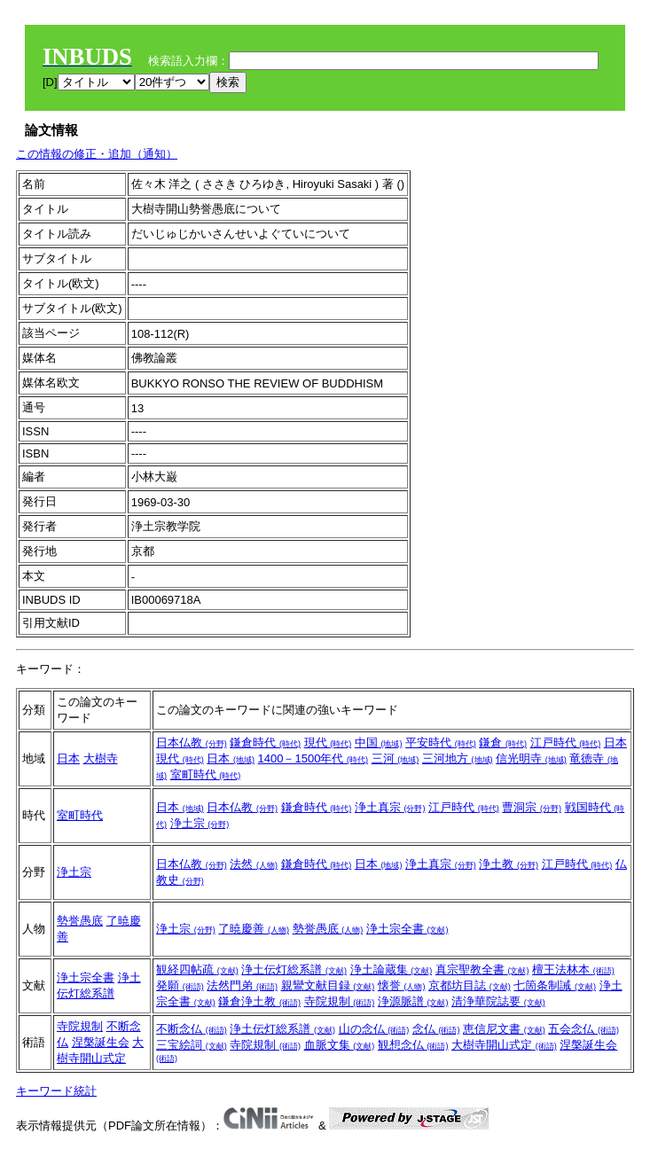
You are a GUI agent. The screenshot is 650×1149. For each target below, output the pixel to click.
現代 (328, 742)
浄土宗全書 (407, 928)
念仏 (436, 1029)
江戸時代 (565, 742)
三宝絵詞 (191, 1044)
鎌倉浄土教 (259, 1001)
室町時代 (205, 774)
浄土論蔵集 (391, 969)
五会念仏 (583, 1029)
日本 (68, 758)
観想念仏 (413, 1044)
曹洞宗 (531, 807)
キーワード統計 (56, 1091)
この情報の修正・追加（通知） (96, 153)
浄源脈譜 (413, 1001)
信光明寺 (531, 758)
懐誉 (402, 985)
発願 (180, 985)
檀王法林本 (573, 969)
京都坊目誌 (469, 985)
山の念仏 (374, 1029)
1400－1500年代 (313, 758)
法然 (254, 864)
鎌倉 (503, 742)
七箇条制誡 (554, 985)
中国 (379, 742)
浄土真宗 (390, 807)
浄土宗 (200, 823)
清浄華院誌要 (498, 1001)
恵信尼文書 (504, 1029)
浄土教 (508, 864)
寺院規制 (339, 1001)
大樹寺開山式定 (504, 1044)
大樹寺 (100, 758)
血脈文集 (339, 1044)
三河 (395, 758)
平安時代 (440, 742)
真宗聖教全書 (482, 969)
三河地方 (457, 758)
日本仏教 (191, 742)
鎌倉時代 (265, 742)
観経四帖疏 (197, 969)
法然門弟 (242, 985)
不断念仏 (191, 1029)
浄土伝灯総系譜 (294, 969)
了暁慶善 (253, 928)
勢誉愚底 (80, 920)
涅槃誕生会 (100, 1042)
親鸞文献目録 (328, 985)
